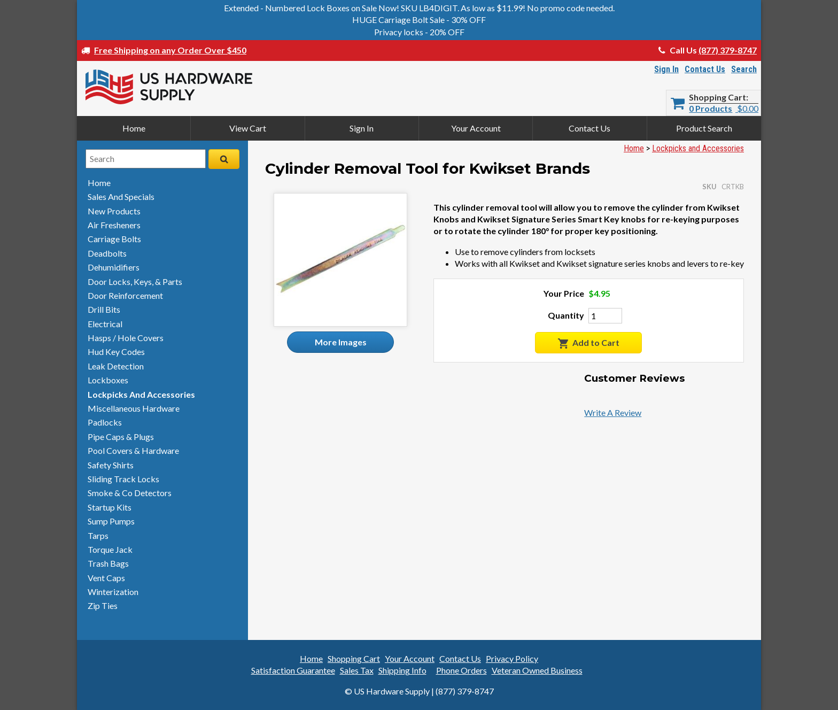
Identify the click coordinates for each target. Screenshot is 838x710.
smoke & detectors (130, 493)
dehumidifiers (113, 267)
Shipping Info (402, 670)
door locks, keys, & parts (135, 281)
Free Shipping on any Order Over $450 (170, 50)
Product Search (704, 128)
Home (133, 128)
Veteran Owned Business (537, 670)
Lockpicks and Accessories (698, 148)
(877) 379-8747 (728, 50)
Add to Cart (588, 343)
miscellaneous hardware (134, 408)
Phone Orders (461, 670)
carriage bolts (114, 239)
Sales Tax (357, 670)
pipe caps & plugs (121, 436)
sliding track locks (123, 479)
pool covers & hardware (133, 450)
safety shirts (111, 465)
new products (114, 211)
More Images (341, 342)
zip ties (103, 605)
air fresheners (114, 225)
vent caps (106, 578)
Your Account (476, 128)
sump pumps (111, 521)
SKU (709, 186)
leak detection (116, 366)
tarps (98, 535)
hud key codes (116, 351)
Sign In (666, 69)
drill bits (104, 309)
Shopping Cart (717, 97)
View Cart (247, 128)
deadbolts (107, 253)
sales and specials (121, 196)
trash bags (108, 563)
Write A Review (612, 412)
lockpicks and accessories (141, 394)
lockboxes (108, 380)
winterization (113, 591)
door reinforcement (125, 295)
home (99, 183)
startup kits (109, 507)
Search (744, 69)
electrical (105, 324)
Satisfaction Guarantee (293, 670)
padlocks (105, 422)
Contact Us (705, 69)
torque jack (110, 549)
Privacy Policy (512, 658)
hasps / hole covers (126, 338)
